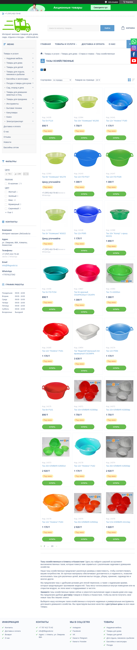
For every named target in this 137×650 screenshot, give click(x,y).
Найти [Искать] (107, 28)
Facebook (77, 631)
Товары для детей (14, 67)
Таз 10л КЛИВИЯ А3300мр (118, 410)
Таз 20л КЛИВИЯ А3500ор (86, 522)
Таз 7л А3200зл (113, 292)
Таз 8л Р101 (47, 410)
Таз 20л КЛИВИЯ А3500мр (118, 466)
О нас (6, 132)
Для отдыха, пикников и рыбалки (120, 638)
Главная (46, 44)
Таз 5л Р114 (47, 121)
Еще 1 (10, 212)
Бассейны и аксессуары (17, 79)
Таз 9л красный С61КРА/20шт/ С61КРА (84, 293)
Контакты (9, 627)
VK (74, 634)
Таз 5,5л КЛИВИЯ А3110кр (118, 522)
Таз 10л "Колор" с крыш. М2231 (117, 234)
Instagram (77, 627)
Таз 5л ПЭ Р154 (49, 292)
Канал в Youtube (79, 641)
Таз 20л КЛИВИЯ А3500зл (54, 466)
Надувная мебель (14, 58)
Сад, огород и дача (15, 88)
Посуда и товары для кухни (18, 83)
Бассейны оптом (11, 147)
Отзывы (7, 137)
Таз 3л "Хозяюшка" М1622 (54, 233)
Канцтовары (11, 112)
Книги (9, 117)
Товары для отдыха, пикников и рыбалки (15, 73)
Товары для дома (14, 63)
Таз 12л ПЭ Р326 (113, 177)
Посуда (110, 645)
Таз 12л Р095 (80, 233)
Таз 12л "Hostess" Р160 (116, 121)
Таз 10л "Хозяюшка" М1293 (86, 121)
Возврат (8, 634)
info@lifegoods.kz (10, 265)
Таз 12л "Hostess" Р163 (52, 522)
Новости (7, 142)
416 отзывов (113, 2)
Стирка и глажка (86, 54)
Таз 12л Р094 (112, 351)
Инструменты (12, 104)
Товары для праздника (16, 99)
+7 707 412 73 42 (46, 627)
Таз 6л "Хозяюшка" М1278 (54, 177)
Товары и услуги (11, 54)
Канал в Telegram (80, 638)
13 (52, 546)
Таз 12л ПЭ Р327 (81, 177)
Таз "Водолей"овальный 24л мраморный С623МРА (87, 352)
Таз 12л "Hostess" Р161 (52, 351)
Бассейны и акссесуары (117, 641)
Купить (52, 138)
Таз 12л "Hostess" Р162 (84, 466)
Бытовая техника (14, 108)
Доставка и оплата (12, 126)
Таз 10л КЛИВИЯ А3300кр (86, 410)
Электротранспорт (14, 121)
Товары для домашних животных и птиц (16, 93)
